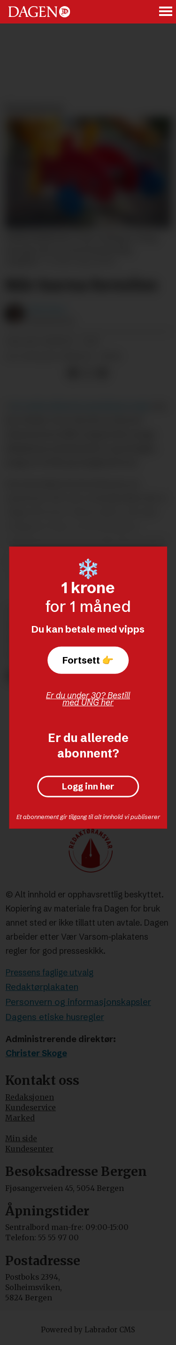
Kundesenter (29, 1148)
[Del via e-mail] (102, 373)
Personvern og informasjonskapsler (78, 1002)
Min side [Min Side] (21, 1138)
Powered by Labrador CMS (88, 1329)
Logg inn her (88, 786)
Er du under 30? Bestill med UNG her (88, 699)
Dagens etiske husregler (55, 1017)
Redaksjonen (29, 1097)
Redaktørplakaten (42, 987)
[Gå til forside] (39, 11)
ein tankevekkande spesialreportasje (81, 406)
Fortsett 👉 (88, 659)
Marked (20, 1117)
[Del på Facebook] (72, 373)
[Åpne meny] (166, 11)
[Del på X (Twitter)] (87, 373)
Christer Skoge (36, 1053)
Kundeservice (30, 1107)
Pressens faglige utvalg (49, 972)
